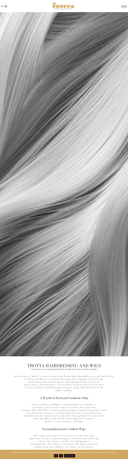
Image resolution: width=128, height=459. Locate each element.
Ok (56, 456)
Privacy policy (69, 456)
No (61, 456)
